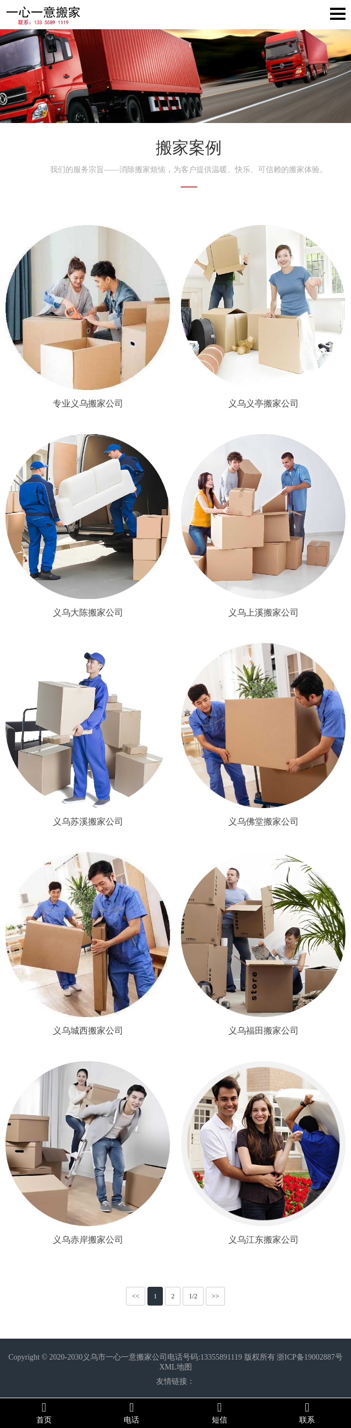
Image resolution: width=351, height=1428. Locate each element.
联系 (308, 1412)
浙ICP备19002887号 (310, 1357)
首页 (44, 1412)
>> (216, 1296)
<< (136, 1296)
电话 (132, 1412)
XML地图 (175, 1367)
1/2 (193, 1296)
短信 (220, 1412)
